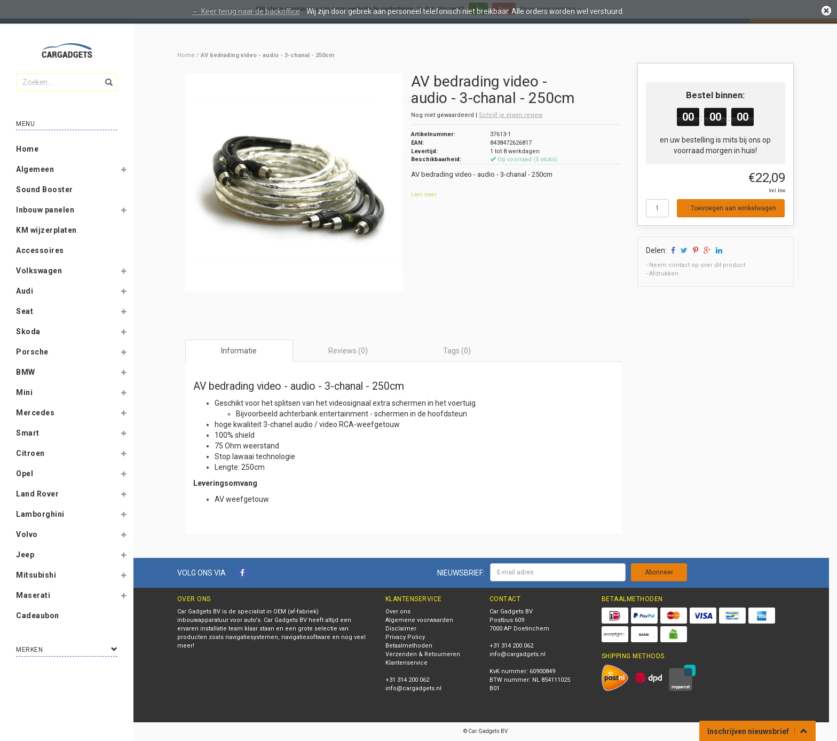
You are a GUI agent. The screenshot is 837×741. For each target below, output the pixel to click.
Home (27, 149)
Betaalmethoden (408, 645)
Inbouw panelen (45, 210)
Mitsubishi (36, 575)
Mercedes (35, 412)
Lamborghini (40, 514)
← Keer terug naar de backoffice (246, 11)
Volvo (27, 534)
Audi (24, 291)
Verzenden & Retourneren (422, 654)
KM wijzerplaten (46, 230)
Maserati (33, 595)
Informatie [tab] (239, 350)
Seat (24, 311)
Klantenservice (406, 662)
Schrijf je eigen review (510, 115)
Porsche (32, 352)
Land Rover (37, 494)
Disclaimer (400, 628)
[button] (123, 171)
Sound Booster (44, 189)
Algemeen (35, 169)
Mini (24, 392)
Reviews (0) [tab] (348, 350)
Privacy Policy (405, 637)
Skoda (28, 331)
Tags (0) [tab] (457, 350)
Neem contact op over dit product (697, 265)
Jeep (25, 554)
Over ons (397, 611)
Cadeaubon (37, 615)
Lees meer (424, 194)
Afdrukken (663, 273)
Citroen (30, 453)
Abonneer (659, 572)
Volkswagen (39, 270)
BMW (25, 372)
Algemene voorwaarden (419, 620)
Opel (24, 473)
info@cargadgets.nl (413, 688)
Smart (28, 433)
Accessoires (40, 250)
